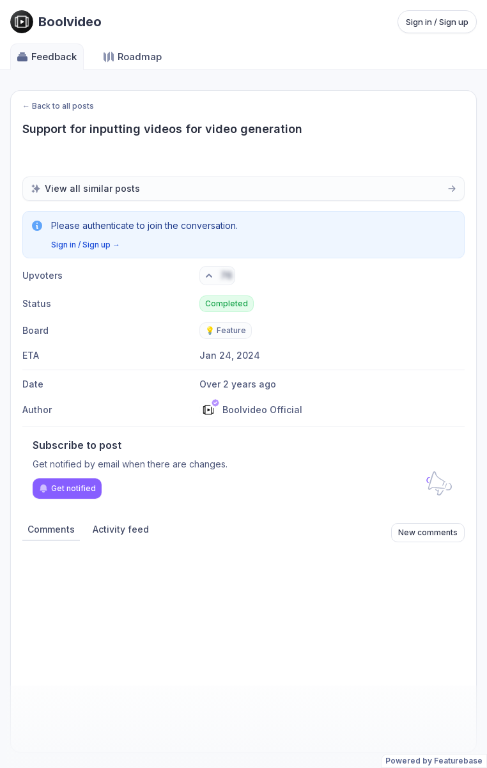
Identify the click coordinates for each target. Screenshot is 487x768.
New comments (428, 532)
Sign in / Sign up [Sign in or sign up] (437, 22)
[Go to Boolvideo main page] (56, 21)
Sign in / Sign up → (85, 244)
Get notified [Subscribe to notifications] (67, 488)
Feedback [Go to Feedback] (46, 57)
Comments (51, 529)
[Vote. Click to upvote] (217, 275)
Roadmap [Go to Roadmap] (132, 57)
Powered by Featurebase (434, 760)
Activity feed (121, 529)
